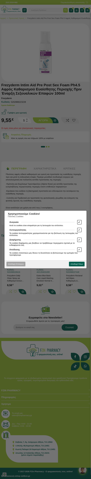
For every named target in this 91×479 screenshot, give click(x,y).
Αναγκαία (14, 222)
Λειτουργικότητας (17, 230)
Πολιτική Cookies (15, 216)
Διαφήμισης (15, 240)
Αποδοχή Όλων (77, 264)
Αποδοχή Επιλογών (16, 264)
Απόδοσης (14, 250)
